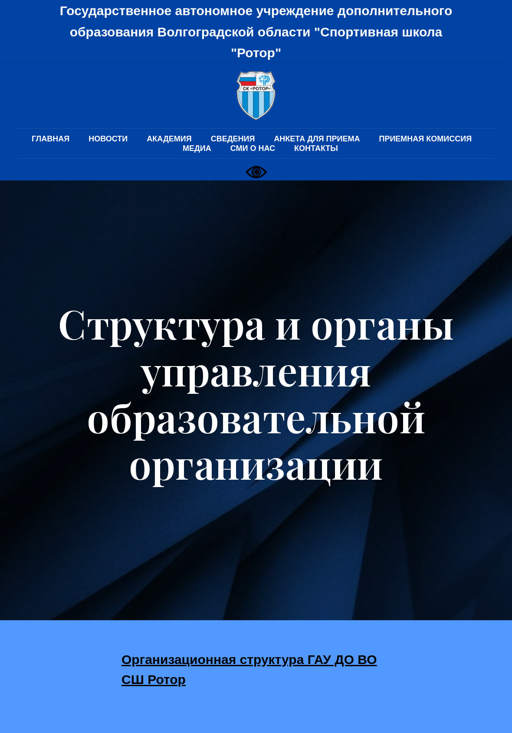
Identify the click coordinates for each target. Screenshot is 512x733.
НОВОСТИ (108, 138)
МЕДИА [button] (197, 148)
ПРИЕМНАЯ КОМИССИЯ (425, 138)
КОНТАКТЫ (316, 148)
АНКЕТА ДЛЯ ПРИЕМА (317, 138)
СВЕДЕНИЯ (233, 138)
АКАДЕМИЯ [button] (169, 138)
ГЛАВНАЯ (50, 138)
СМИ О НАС (252, 148)
